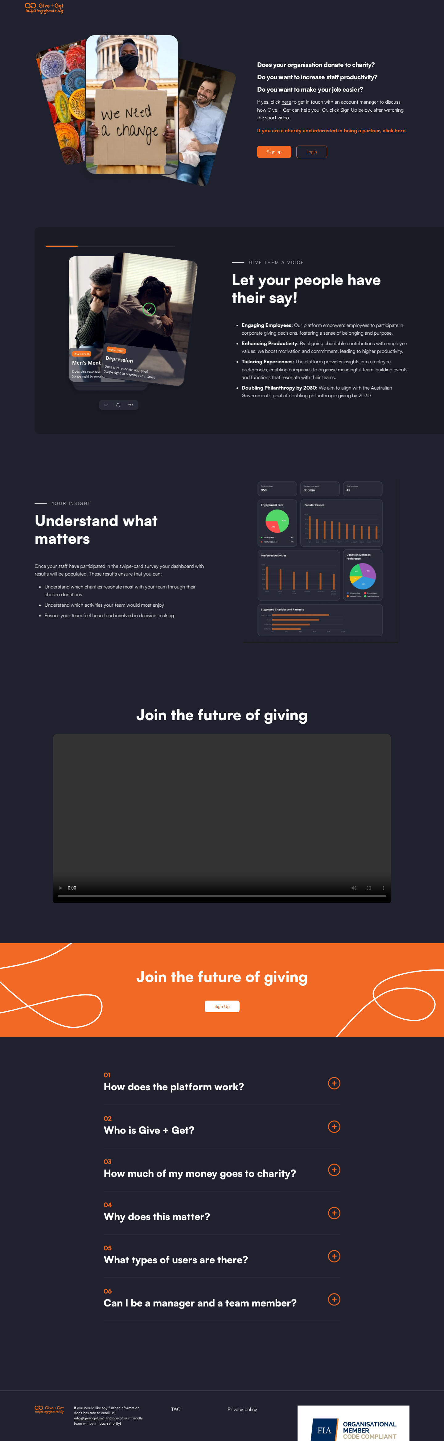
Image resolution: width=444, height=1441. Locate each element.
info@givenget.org (89, 1418)
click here (394, 130)
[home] (44, 8)
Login (311, 151)
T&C (176, 1409)
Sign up (274, 151)
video (283, 117)
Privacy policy (242, 1409)
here (286, 102)
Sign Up (222, 1006)
